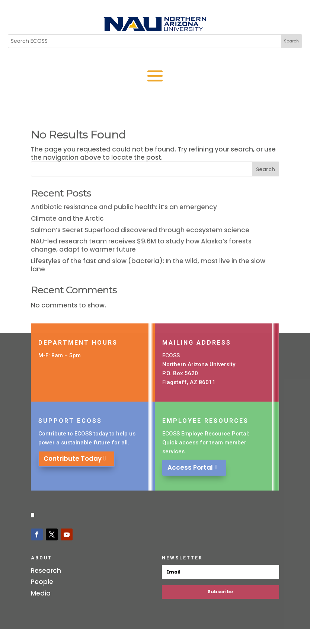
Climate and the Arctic (67, 218)
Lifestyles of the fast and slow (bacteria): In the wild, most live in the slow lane (148, 265)
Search (265, 169)
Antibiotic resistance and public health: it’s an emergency (124, 206)
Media (41, 593)
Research (46, 570)
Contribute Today (74, 458)
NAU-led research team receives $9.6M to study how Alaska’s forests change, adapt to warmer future (141, 245)
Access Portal (193, 467)
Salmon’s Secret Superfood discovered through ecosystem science (140, 230)
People (42, 581)
